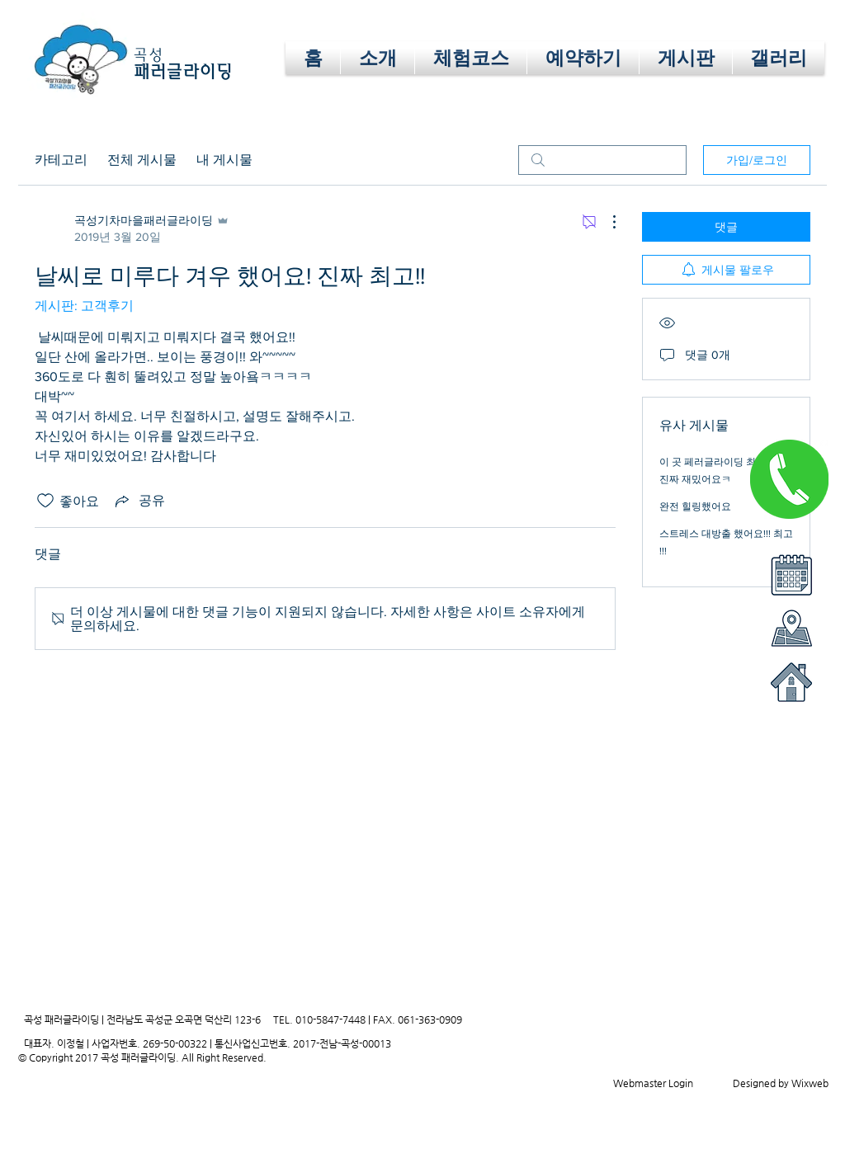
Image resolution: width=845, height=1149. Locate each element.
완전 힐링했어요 (695, 506)
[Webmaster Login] (652, 1083)
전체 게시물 (142, 160)
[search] (602, 160)
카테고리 (61, 160)
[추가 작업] (606, 222)
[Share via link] (138, 501)
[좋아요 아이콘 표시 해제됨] (45, 501)
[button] (583, 57)
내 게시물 (224, 160)
